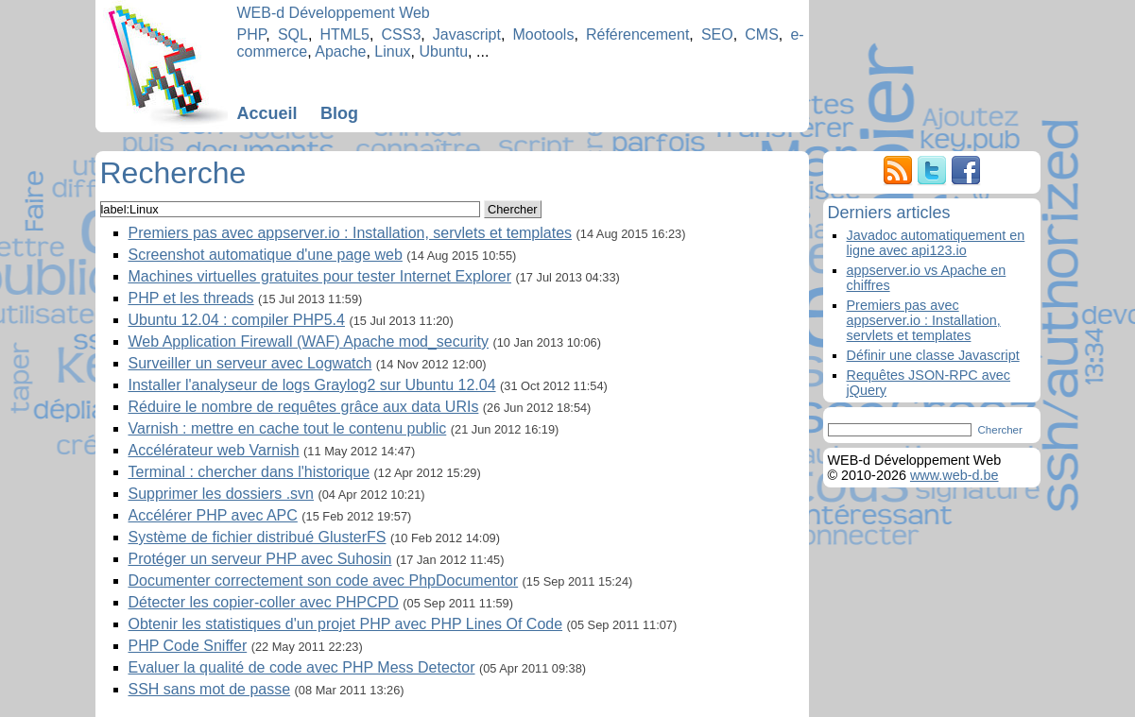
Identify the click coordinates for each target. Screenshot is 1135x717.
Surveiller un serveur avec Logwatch (250, 363)
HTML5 (344, 34)
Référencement (637, 34)
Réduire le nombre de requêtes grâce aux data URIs (304, 407)
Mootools (543, 34)
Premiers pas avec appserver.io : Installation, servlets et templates (351, 233)
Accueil (267, 113)
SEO (717, 34)
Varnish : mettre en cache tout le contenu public (288, 428)
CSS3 (401, 34)
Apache (340, 51)
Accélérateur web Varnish (214, 450)
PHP (252, 34)
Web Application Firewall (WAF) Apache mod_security (309, 341)
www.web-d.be (954, 475)
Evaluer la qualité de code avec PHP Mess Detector (302, 667)
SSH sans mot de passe (210, 689)
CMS (762, 34)
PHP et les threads (191, 298)
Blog (339, 113)
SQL (293, 34)
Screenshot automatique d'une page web (266, 255)
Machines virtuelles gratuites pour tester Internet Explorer (320, 276)
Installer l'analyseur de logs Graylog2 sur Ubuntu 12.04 (312, 385)
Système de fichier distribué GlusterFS (258, 537)
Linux (392, 51)
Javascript (467, 34)
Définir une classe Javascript (933, 355)
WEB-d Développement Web (333, 13)
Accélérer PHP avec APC (213, 515)
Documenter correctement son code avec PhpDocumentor (324, 580)
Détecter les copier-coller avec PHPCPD (264, 602)
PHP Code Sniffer (188, 646)
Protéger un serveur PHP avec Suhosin (260, 559)
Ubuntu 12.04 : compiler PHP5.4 (237, 320)
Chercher (513, 209)
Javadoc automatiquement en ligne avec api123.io (936, 243)
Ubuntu (444, 51)
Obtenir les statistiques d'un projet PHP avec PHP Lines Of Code (346, 624)
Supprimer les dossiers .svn (222, 494)
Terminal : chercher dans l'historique (249, 472)
